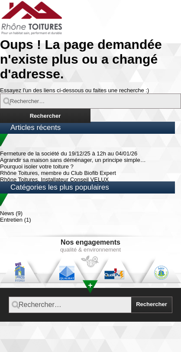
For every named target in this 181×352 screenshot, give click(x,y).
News (7, 213)
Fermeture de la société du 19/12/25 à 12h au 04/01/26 (68, 153)
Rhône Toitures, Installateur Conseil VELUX (54, 179)
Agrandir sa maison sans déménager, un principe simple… (73, 160)
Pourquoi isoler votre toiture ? (37, 166)
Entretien (11, 219)
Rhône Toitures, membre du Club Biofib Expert (58, 173)
